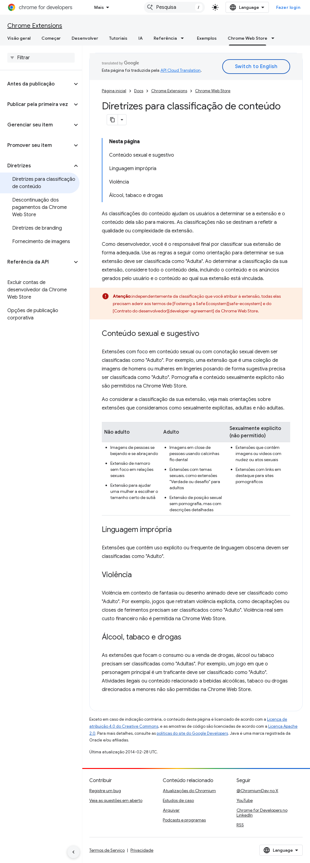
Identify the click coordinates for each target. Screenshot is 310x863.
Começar (51, 38)
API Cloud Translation (180, 70)
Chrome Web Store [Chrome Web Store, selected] (247, 38)
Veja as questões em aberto (115, 800)
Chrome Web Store (212, 90)
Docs (138, 90)
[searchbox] (41, 58)
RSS (240, 825)
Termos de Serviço (107, 850)
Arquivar (171, 810)
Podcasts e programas (184, 820)
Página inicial (114, 90)
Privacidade (141, 850)
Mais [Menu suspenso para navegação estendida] (99, 7)
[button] (36, 84)
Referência (165, 38)
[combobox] (174, 7)
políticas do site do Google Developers (192, 733)
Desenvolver (85, 38)
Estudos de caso (178, 800)
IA (140, 38)
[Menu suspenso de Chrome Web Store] (274, 38)
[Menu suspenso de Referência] (184, 38)
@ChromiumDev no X (257, 790)
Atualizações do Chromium (189, 790)
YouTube (245, 800)
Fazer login (288, 7)
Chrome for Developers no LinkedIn (262, 812)
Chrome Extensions (34, 26)
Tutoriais (118, 38)
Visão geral (18, 38)
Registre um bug (105, 790)
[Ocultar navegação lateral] (73, 852)
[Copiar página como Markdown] (112, 120)
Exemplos (207, 38)
